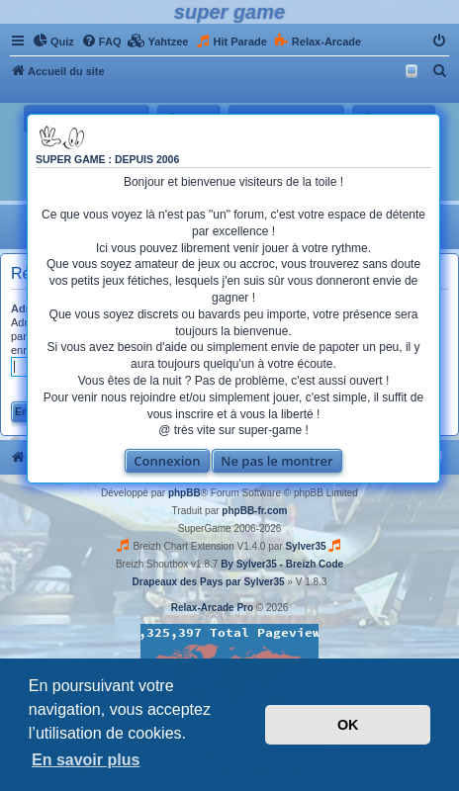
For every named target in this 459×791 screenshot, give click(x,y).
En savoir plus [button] (85, 759)
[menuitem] (53, 41)
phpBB (184, 492)
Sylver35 (305, 546)
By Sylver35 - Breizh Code (282, 564)
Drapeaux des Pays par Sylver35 (209, 581)
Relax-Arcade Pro (212, 607)
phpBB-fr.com (254, 510)
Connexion (167, 461)
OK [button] (348, 725)
